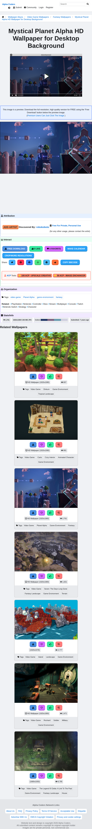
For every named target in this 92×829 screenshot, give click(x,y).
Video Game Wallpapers (38, 17)
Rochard (47, 720)
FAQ (20, 811)
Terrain (64, 594)
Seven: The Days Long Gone (55, 589)
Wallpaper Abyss (15, 17)
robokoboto (42, 227)
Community (30, 7)
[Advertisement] (46, 193)
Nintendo (27, 304)
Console (71, 304)
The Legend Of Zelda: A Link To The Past (55, 789)
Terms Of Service (49, 811)
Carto (39, 457)
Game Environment (60, 389)
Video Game (36, 389)
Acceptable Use (67, 811)
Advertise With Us (19, 817)
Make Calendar (76, 249)
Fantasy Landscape (32, 594)
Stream (52, 304)
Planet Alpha (28, 297)
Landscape (50, 657)
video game (15, 297)
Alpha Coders (8, 4)
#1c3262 (44, 320)
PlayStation (16, 304)
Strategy (22, 307)
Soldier (56, 720)
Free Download (15, 249)
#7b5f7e (50, 320)
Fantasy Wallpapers (62, 17)
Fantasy (71, 525)
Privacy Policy (32, 811)
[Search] (88, 4)
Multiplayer (61, 304)
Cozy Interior (50, 457)
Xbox (45, 304)
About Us (10, 811)
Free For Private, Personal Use (66, 226)
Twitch (79, 304)
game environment (45, 297)
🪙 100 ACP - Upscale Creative (34, 275)
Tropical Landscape (46, 394)
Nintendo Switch (10, 307)
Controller (37, 304)
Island (40, 657)
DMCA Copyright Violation (41, 817)
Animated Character (66, 457)
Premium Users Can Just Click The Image (46, 115)
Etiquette (82, 811)
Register (49, 7)
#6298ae (57, 320)
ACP (9, 275)
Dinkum (46, 389)
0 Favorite (54, 249)
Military (65, 720)
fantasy (59, 297)
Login (41, 7)
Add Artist (10, 227)
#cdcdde (64, 320)
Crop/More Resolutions (18, 255)
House (64, 793)
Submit (17, 7)
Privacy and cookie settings (69, 817)
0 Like (36, 249)
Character (31, 307)
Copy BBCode (70, 262)
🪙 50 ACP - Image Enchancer (69, 275)
